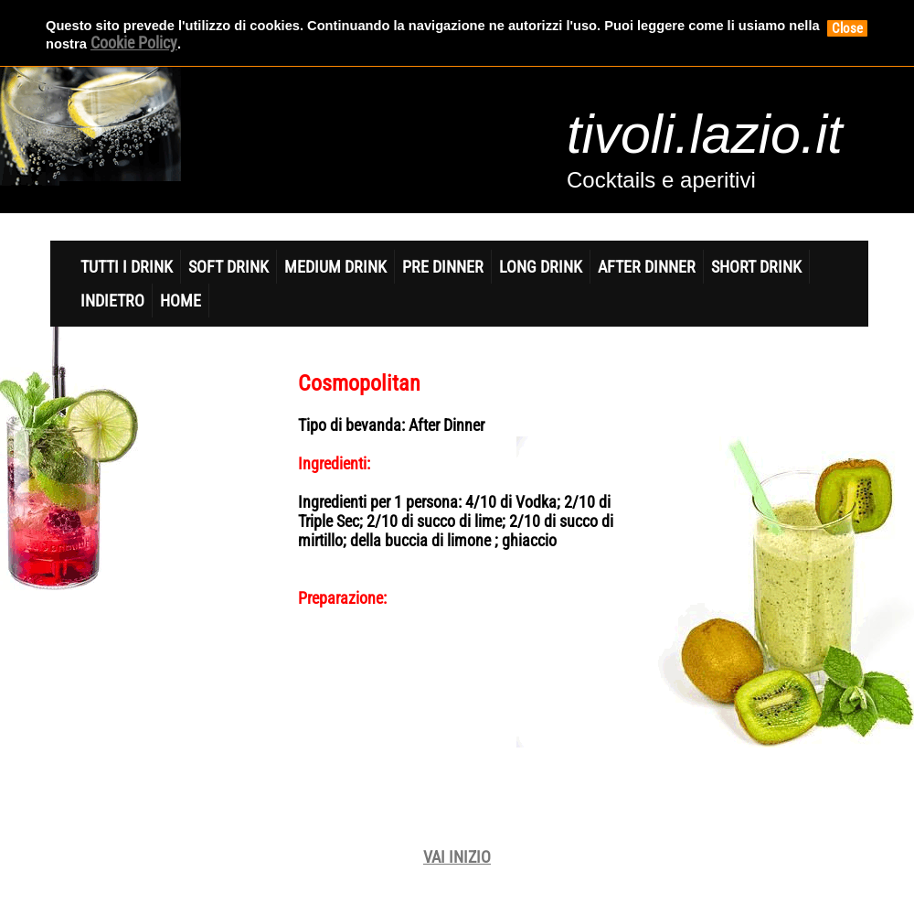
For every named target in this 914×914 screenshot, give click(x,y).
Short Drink (756, 266)
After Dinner (647, 266)
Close (847, 28)
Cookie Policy (133, 42)
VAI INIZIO (457, 856)
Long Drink (540, 266)
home (180, 300)
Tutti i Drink (126, 266)
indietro (112, 300)
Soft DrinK (228, 266)
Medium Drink (335, 266)
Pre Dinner (443, 266)
